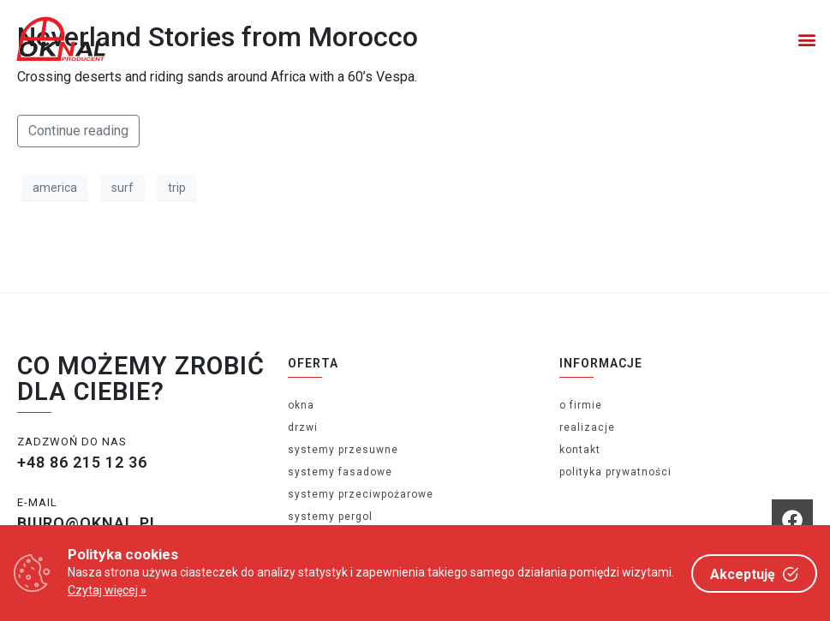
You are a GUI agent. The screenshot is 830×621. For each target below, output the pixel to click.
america (55, 187)
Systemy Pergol (330, 516)
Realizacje (587, 427)
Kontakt (579, 450)
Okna (301, 405)
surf (122, 187)
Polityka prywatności (615, 472)
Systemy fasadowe (340, 472)
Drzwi (303, 427)
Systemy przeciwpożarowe (360, 494)
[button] (807, 39)
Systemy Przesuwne (343, 450)
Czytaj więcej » (107, 590)
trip (177, 187)
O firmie (580, 405)
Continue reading (78, 130)
